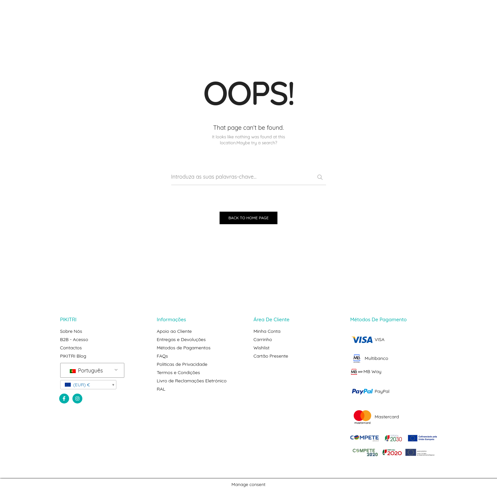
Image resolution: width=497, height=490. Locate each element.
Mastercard (374, 417)
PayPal (370, 391)
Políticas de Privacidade (182, 364)
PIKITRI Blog (73, 356)
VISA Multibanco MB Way (369, 355)
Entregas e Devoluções (181, 339)
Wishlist (262, 348)
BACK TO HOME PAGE (248, 217)
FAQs (162, 356)
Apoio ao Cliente (174, 331)
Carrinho (263, 339)
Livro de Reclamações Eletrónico (192, 381)
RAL (161, 389)
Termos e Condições (178, 372)
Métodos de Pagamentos (184, 348)
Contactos (71, 348)
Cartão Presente (271, 356)
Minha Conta (267, 331)
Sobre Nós (71, 331)
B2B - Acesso (74, 339)
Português (86, 370)
